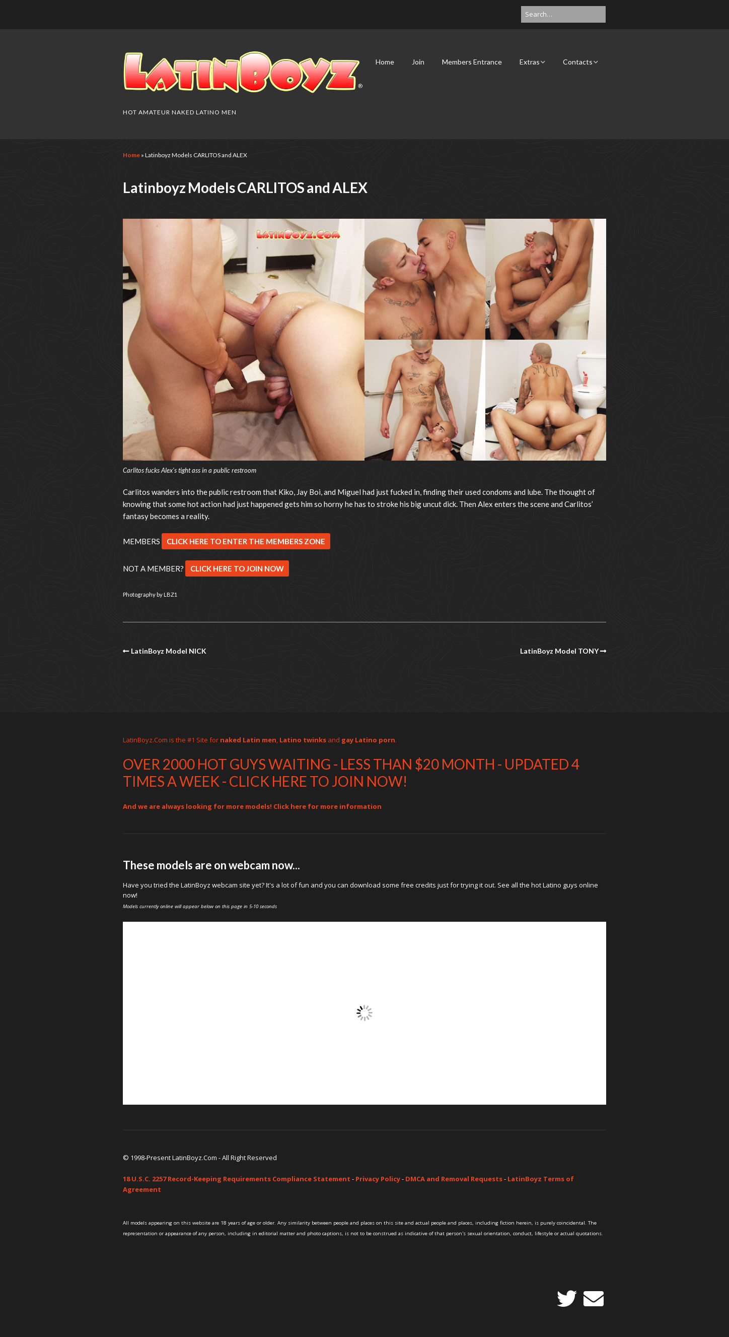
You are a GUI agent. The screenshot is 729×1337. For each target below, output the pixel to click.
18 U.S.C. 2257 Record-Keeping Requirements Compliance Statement (236, 1178)
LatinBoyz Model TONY (559, 651)
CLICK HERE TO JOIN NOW (237, 568)
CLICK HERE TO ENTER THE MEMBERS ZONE (246, 541)
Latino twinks (302, 739)
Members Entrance (472, 61)
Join (418, 61)
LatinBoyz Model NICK (168, 651)
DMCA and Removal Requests (453, 1178)
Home (385, 61)
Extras (530, 61)
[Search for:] (563, 14)
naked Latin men (248, 739)
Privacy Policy (377, 1178)
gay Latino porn (368, 739)
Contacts (578, 61)
